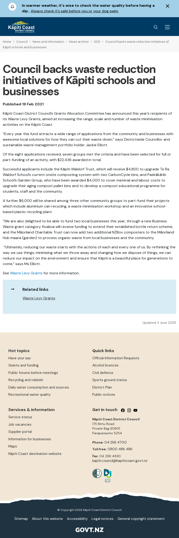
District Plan (102, 387)
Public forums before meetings (33, 372)
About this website (47, 518)
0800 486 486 (120, 449)
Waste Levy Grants (26, 273)
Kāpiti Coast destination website (35, 453)
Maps (12, 446)
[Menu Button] (167, 27)
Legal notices (103, 518)
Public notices (103, 394)
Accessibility (77, 518)
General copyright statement (141, 518)
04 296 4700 (115, 442)
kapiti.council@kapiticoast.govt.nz (120, 460)
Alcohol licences (105, 365)
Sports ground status (109, 380)
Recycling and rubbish (25, 380)
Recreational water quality (29, 394)
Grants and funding (23, 365)
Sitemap (21, 518)
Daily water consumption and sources (38, 387)
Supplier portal (20, 431)
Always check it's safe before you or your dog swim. (75, 11)
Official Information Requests (115, 358)
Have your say (19, 358)
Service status (20, 417)
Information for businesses (29, 439)
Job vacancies (19, 424)
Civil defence (102, 372)
